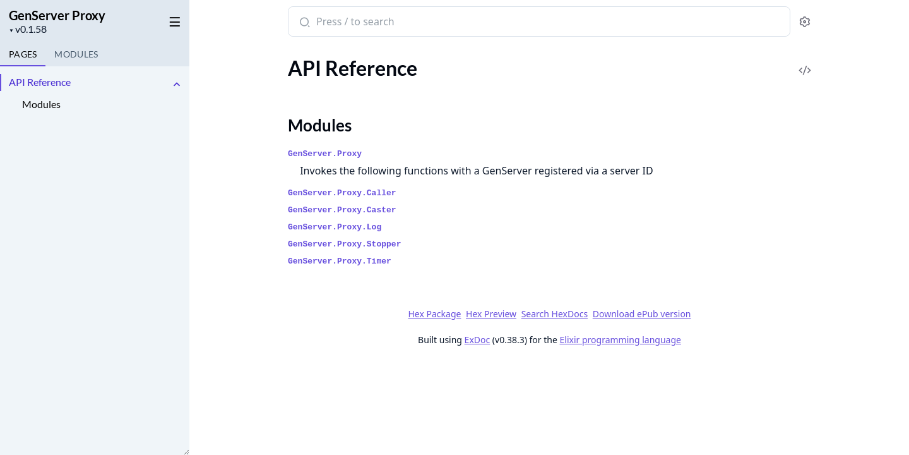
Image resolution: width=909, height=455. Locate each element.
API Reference (40, 82)
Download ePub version (641, 314)
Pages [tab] (23, 54)
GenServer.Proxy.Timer (339, 261)
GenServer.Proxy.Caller (342, 193)
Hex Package (434, 314)
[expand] (176, 84)
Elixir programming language (619, 340)
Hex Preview (491, 314)
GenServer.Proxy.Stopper (344, 244)
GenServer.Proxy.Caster (342, 210)
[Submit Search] (303, 23)
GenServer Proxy (57, 15)
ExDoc (477, 340)
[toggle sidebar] (172, 19)
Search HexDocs (554, 314)
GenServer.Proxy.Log (334, 227)
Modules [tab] (76, 54)
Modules (41, 104)
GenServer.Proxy (325, 154)
